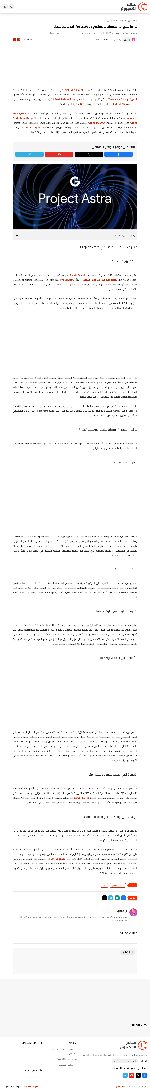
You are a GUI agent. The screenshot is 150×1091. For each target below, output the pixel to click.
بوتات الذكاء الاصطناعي (115, 104)
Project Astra (67, 280)
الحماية (76, 6)
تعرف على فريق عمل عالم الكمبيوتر (64, 1051)
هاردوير (34, 6)
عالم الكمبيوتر (120, 1086)
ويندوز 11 (93, 6)
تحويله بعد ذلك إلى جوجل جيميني (99, 280)
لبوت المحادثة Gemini (65, 99)
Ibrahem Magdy (31, 1086)
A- (14, 39)
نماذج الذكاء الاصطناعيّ (71, 90)
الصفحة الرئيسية (131, 20)
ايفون (49, 6)
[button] (123, 897)
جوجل (104, 885)
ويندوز (101, 6)
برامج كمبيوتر (110, 6)
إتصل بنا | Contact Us (67, 1059)
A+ (19, 39)
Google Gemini (77, 275)
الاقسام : (143, 1061)
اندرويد (56, 6)
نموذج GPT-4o (58, 859)
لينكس (69, 6)
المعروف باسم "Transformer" (122, 99)
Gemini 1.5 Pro (81, 798)
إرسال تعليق (128, 952)
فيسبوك (84, 6)
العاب (62, 6)
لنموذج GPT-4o (32, 127)
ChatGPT (80, 104)
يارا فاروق (127, 39)
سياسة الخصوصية (68, 1065)
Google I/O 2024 (96, 123)
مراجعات (42, 6)
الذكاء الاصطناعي (114, 20)
